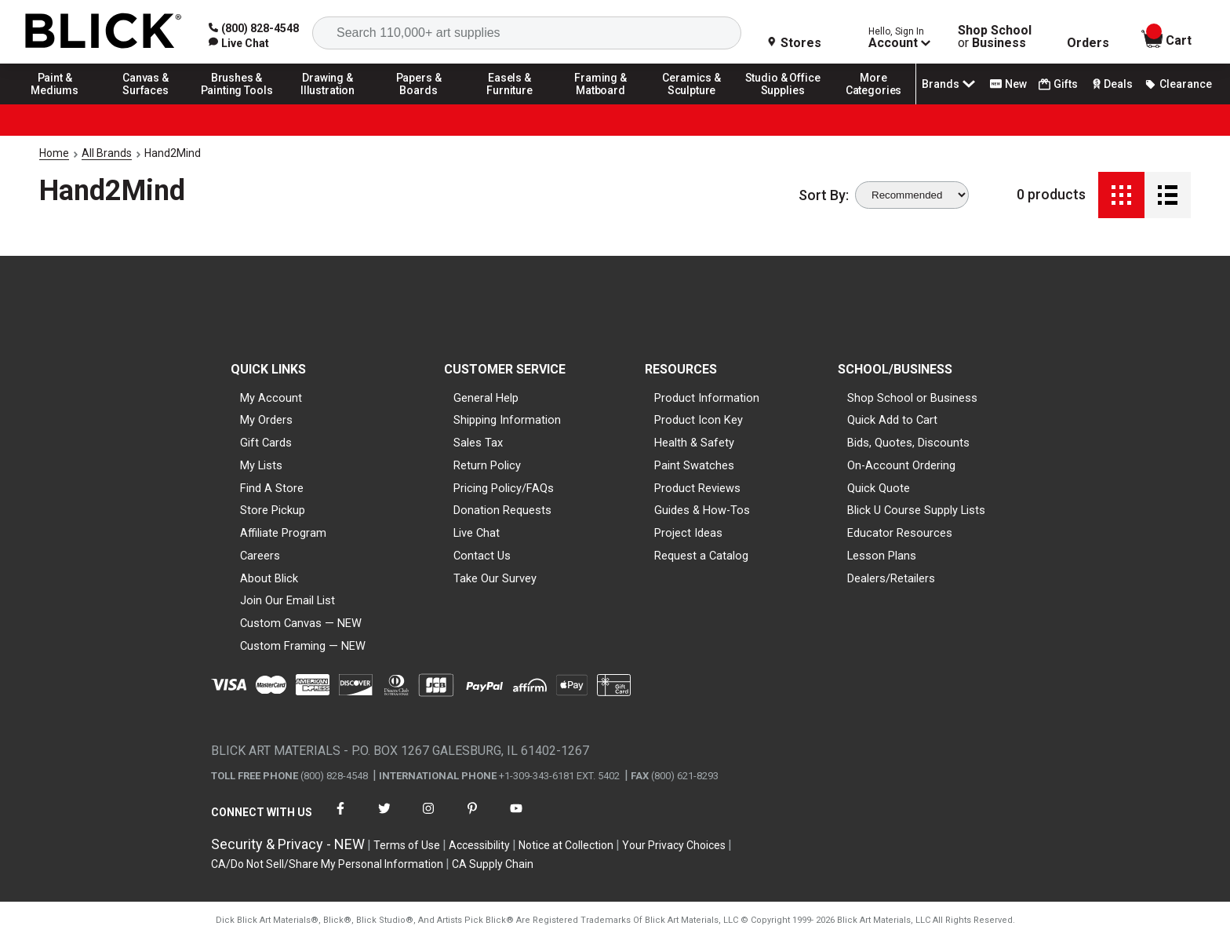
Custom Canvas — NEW (301, 623)
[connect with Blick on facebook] (340, 818)
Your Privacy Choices (674, 845)
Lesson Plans (881, 556)
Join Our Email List (287, 600)
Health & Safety (694, 443)
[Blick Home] (103, 32)
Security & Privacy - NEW (288, 844)
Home (54, 153)
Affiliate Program (283, 533)
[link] (239, 43)
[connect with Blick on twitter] (384, 818)
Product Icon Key (698, 420)
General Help (486, 398)
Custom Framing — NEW (303, 646)
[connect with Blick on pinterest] (472, 818)
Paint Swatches (694, 465)
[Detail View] (1167, 195)
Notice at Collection (566, 845)
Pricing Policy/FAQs (503, 488)
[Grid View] (1121, 195)
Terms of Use (406, 845)
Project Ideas (688, 533)
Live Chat (476, 533)
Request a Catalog (701, 556)
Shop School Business (995, 36)
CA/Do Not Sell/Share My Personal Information (327, 864)
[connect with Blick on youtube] (516, 818)
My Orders (266, 420)
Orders (1088, 43)
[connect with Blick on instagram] (428, 818)
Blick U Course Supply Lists (916, 510)
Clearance (1178, 84)
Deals (1111, 84)
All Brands (107, 153)
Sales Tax (478, 443)
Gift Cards (266, 443)
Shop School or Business (912, 398)
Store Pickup (272, 510)
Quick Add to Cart (892, 420)
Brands (950, 84)
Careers (260, 556)
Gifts (1058, 84)
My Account (271, 398)
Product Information (706, 398)
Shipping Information (507, 420)
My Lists (261, 465)
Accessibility (479, 845)
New (1008, 84)
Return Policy (487, 465)
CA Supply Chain (492, 864)
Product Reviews (697, 488)
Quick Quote (878, 488)
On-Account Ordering (901, 465)
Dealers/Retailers (891, 578)
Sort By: (824, 195)
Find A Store (272, 488)
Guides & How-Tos (702, 510)
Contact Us (482, 556)
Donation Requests (502, 510)
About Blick (269, 578)
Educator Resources (899, 533)
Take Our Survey (495, 578)
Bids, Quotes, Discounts (908, 443)
